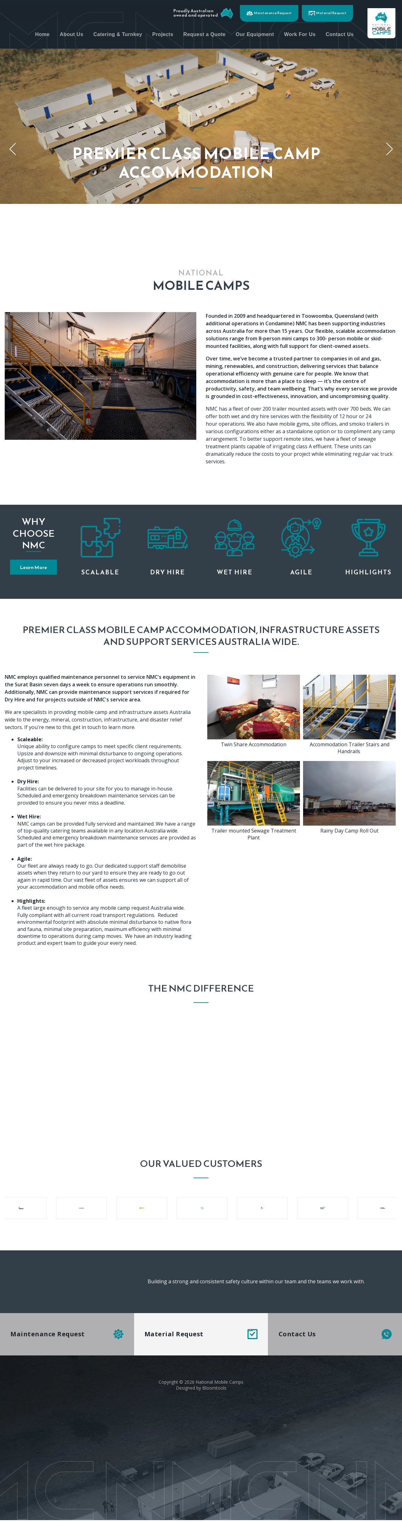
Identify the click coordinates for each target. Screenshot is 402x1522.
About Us (110, 32)
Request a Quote (243, 32)
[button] (33, 567)
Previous (12, 149)
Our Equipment (293, 32)
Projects (201, 32)
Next (389, 149)
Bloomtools (214, 1389)
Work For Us (338, 32)
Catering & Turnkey (156, 32)
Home (80, 32)
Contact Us (378, 32)
